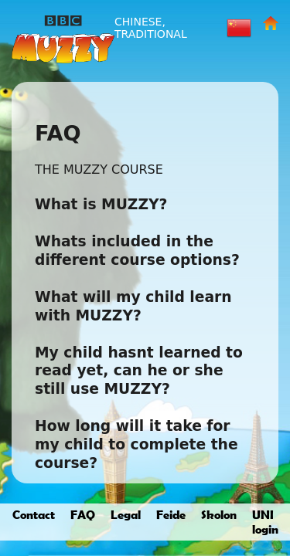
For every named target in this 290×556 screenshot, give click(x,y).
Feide (171, 514)
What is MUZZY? (101, 204)
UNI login (265, 521)
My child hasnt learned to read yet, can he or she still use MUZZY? (139, 371)
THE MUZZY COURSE (99, 169)
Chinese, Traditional (150, 27)
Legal (126, 514)
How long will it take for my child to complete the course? (136, 444)
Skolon (219, 514)
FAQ (82, 514)
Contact (33, 514)
